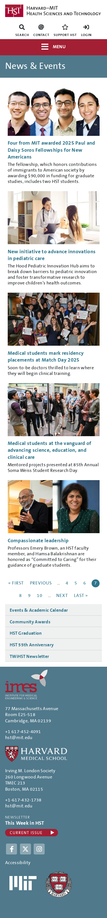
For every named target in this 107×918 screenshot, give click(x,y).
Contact (41, 35)
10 (40, 595)
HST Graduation (26, 633)
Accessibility (18, 862)
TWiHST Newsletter (29, 656)
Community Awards (30, 621)
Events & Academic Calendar (39, 610)
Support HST (65, 35)
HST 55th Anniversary (32, 644)
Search (22, 35)
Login (86, 35)
